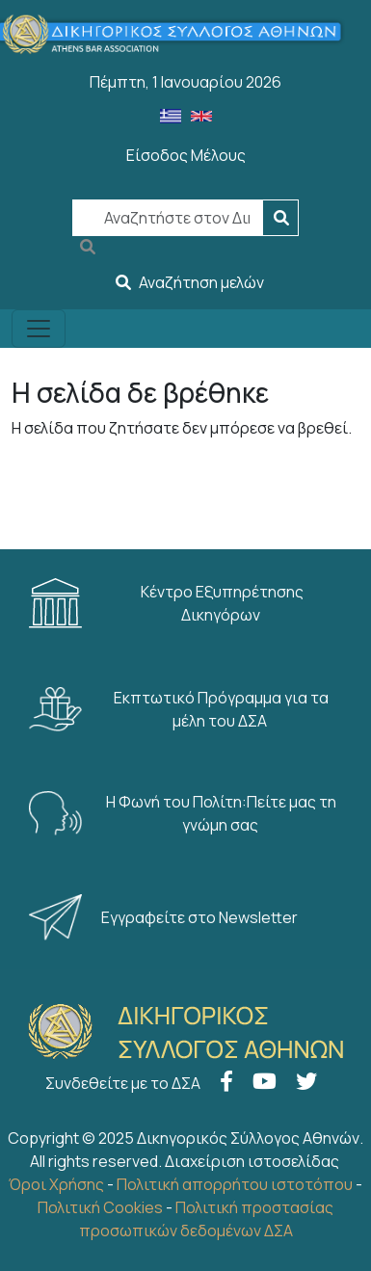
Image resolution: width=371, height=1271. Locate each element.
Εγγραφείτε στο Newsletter (165, 917)
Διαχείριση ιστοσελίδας (252, 1161)
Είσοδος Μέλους (186, 155)
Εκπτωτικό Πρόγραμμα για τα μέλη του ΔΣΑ (179, 709)
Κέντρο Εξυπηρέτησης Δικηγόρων (166, 603)
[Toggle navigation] (39, 328)
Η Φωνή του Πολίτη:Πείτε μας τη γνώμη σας (182, 813)
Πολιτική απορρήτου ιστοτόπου (235, 1184)
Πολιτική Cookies (100, 1207)
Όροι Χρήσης (56, 1184)
